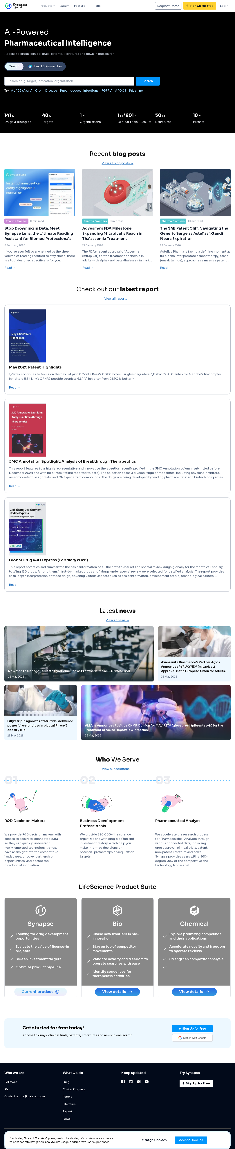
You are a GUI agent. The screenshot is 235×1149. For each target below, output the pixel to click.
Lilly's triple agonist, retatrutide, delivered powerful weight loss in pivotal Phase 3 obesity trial (40, 742)
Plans (97, 6)
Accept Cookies (191, 1140)
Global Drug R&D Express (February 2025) (48, 576)
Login (224, 6)
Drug (66, 1082)
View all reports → (117, 315)
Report (67, 1111)
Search (14, 66)
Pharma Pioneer (16, 237)
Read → (10, 284)
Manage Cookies (154, 1140)
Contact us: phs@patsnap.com (24, 1096)
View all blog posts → (117, 180)
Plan (7, 1089)
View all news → (117, 637)
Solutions (10, 1082)
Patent (67, 1096)
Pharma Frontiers (95, 237)
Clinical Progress (74, 1089)
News (66, 1118)
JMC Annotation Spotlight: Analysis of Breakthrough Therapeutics (72, 478)
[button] (192, 1038)
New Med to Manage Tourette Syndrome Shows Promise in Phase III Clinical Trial (69, 688)
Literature (69, 1104)
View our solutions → (117, 785)
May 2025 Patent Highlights (35, 384)
